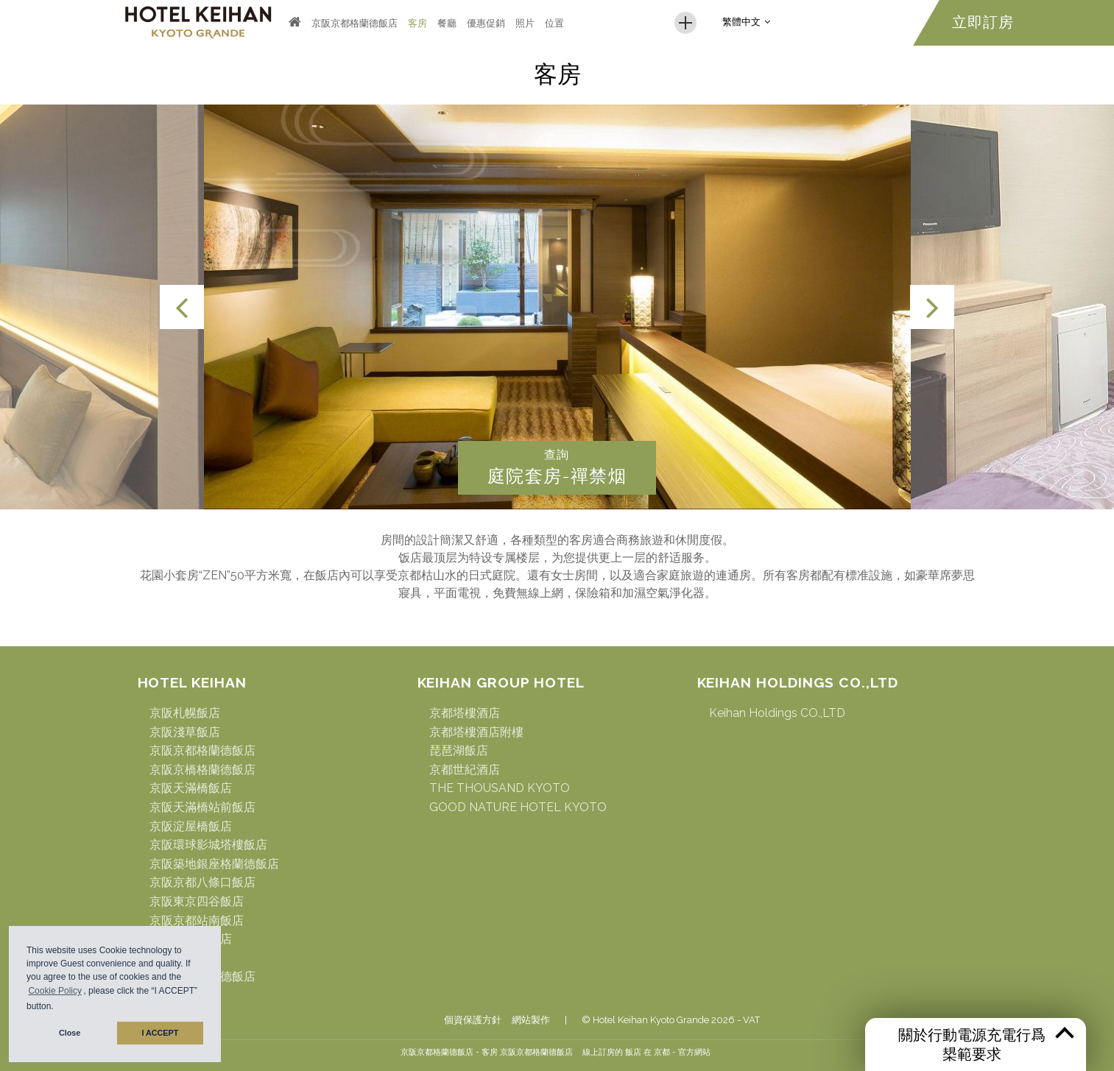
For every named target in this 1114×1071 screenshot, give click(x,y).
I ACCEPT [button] (159, 1033)
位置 (554, 23)
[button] (58, 1008)
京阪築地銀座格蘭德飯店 (214, 864)
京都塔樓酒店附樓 (476, 732)
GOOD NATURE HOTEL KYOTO (518, 807)
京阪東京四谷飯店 (196, 901)
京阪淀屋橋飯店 (190, 826)
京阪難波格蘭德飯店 (202, 976)
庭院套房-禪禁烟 (557, 476)
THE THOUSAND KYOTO (499, 788)
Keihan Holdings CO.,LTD (777, 713)
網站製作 (531, 1019)
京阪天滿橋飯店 (190, 788)
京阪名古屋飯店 (190, 939)
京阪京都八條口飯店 (202, 882)
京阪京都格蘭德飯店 (354, 23)
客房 (417, 23)
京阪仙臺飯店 (184, 958)
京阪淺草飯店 (184, 732)
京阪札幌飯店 (184, 713)
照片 (525, 23)
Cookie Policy (55, 991)
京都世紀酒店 (464, 770)
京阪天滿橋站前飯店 (202, 807)
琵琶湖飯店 (458, 750)
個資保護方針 (472, 1019)
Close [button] (69, 1033)
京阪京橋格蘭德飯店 (202, 770)
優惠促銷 (486, 23)
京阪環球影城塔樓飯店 (208, 845)
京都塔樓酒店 (464, 713)
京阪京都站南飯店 (196, 920)
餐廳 (446, 23)
